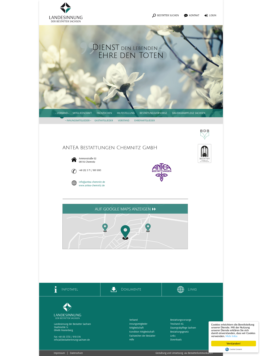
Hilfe (131, 339)
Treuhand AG (176, 324)
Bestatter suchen (168, 15)
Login (212, 15)
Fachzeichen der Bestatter (142, 335)
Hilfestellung (126, 113)
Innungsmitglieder (78, 120)
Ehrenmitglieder (144, 120)
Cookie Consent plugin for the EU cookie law (233, 349)
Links (192, 289)
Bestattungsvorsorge (153, 113)
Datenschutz (76, 353)
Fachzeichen (104, 113)
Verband (62, 113)
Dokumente (131, 289)
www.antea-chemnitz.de (92, 185)
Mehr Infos (231, 336)
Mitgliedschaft (82, 113)
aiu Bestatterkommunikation (198, 353)
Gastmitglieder (104, 120)
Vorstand (123, 120)
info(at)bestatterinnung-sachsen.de (72, 339)
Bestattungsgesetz (179, 331)
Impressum (59, 353)
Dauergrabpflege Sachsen (188, 113)
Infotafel (69, 289)
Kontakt (194, 15)
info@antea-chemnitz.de (92, 182)
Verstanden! (234, 343)
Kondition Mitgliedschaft (141, 331)
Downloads (176, 339)
